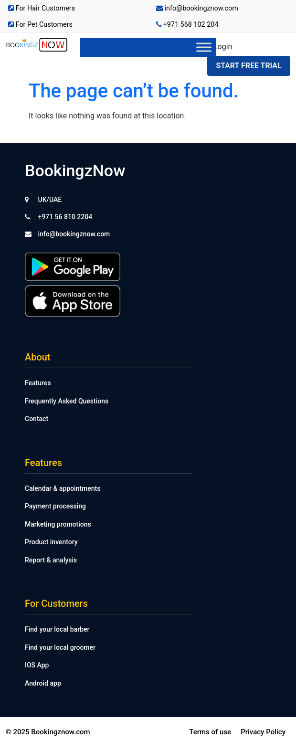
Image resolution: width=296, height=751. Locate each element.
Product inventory (51, 542)
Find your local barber (57, 629)
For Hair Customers (41, 8)
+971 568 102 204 (187, 25)
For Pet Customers (40, 25)
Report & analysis (51, 560)
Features (38, 383)
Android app (43, 683)
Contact (36, 419)
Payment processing (55, 506)
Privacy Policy (263, 732)
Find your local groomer (60, 647)
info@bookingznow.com (197, 8)
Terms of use (210, 732)
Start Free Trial (248, 65)
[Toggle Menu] (203, 47)
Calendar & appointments (62, 488)
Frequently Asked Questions (66, 401)
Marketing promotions (58, 524)
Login (222, 46)
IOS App (37, 665)
